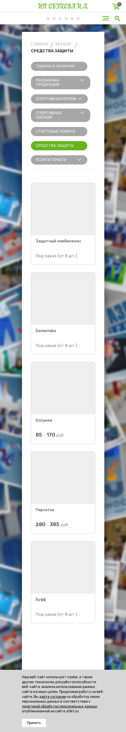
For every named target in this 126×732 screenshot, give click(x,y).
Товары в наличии (55, 66)
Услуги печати (51, 160)
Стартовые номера (55, 131)
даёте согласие (52, 697)
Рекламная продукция (47, 82)
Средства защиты (55, 145)
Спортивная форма (56, 99)
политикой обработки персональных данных (59, 706)
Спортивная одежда (49, 115)
